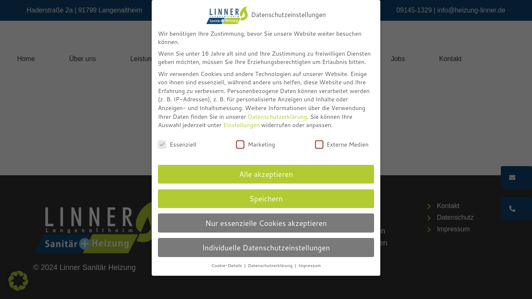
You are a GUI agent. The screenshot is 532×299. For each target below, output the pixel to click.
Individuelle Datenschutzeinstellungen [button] (266, 248)
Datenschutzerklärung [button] (271, 265)
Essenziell (177, 144)
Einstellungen (241, 125)
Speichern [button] (266, 199)
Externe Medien (342, 144)
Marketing (255, 144)
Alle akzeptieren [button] (266, 174)
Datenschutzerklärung (277, 117)
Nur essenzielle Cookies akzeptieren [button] (266, 223)
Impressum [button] (309, 265)
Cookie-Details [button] (227, 265)
